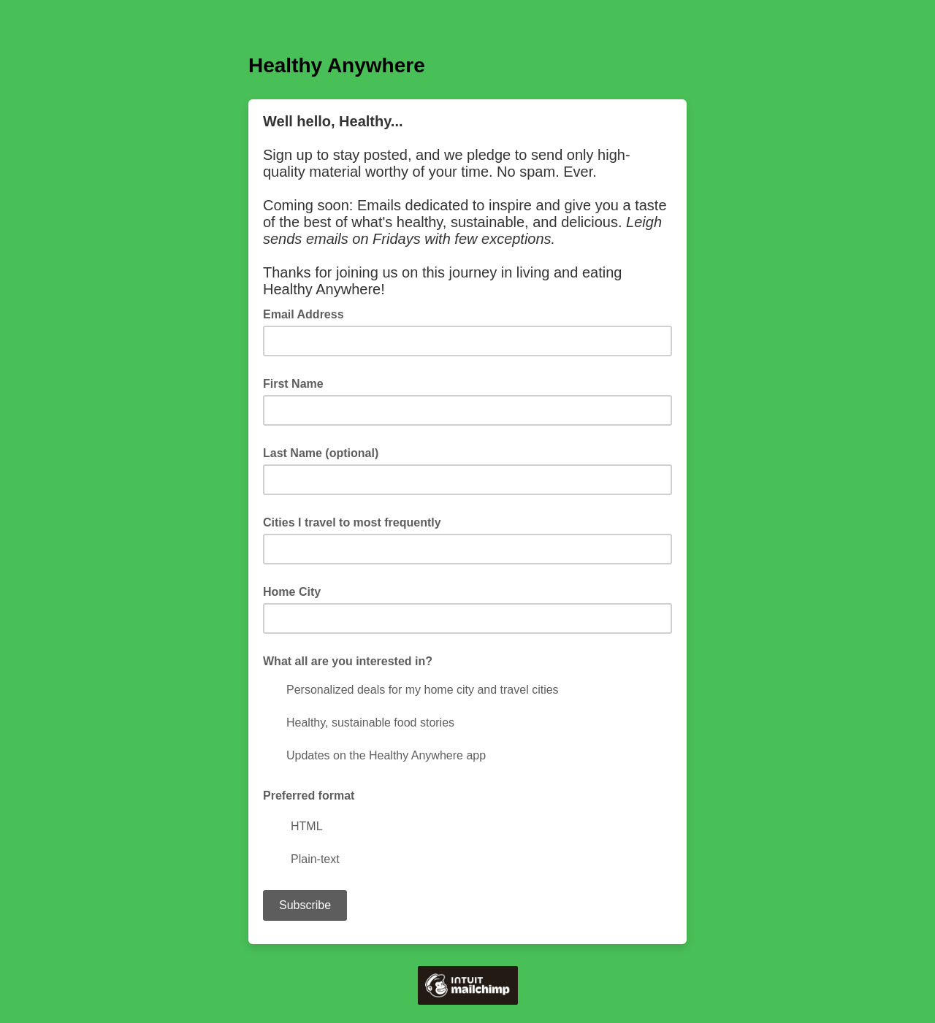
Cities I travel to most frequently (352, 522)
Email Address (308, 313)
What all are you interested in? (347, 661)
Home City (292, 592)
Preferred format (308, 795)
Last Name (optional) (320, 453)
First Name (293, 384)
